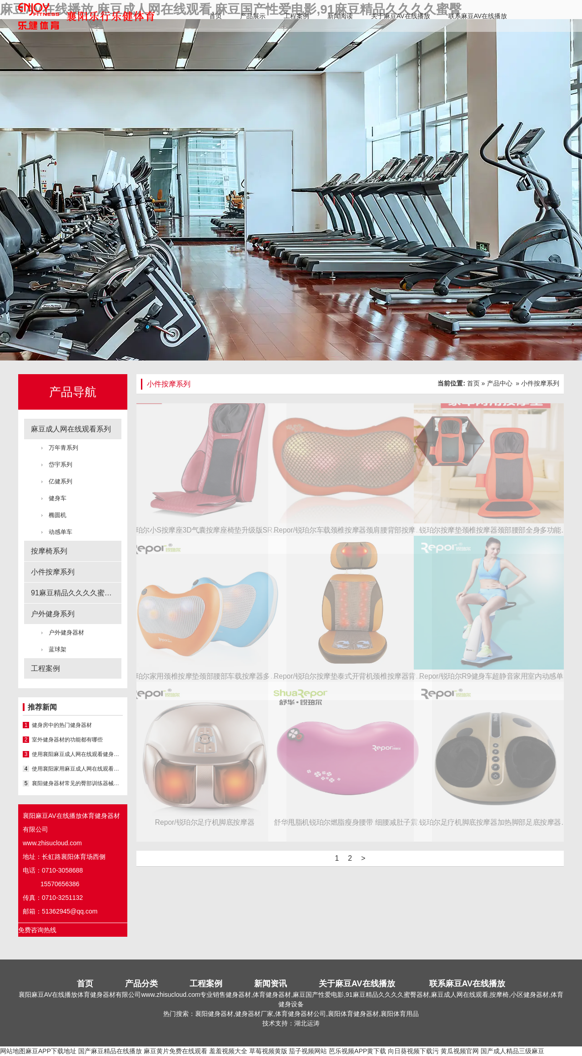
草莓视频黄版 (268, 1051)
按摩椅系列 (49, 551)
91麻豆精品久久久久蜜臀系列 (76, 593)
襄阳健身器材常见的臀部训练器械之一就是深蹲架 (77, 783)
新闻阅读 (340, 16)
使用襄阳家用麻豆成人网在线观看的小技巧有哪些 (77, 769)
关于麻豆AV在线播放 (400, 16)
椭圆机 (57, 515)
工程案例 (296, 16)
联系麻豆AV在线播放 (477, 16)
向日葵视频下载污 (413, 1051)
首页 (215, 16)
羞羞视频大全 (228, 1051)
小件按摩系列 (53, 572)
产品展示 (253, 16)
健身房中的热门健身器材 (62, 725)
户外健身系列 (53, 614)
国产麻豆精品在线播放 (110, 1051)
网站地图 (12, 1051)
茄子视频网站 (308, 1051)
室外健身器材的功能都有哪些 (67, 739)
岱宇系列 (60, 464)
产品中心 (499, 383)
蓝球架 (57, 649)
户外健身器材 (66, 632)
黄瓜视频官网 (460, 1051)
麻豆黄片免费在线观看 (175, 1051)
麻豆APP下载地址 (50, 1051)
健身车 (57, 498)
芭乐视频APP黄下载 (357, 1051)
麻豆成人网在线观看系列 (71, 429)
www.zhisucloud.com (52, 843)
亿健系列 (60, 481)
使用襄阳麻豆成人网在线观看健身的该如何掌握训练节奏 (77, 754)
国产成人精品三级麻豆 (512, 1051)
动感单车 (60, 531)
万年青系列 (63, 447)
